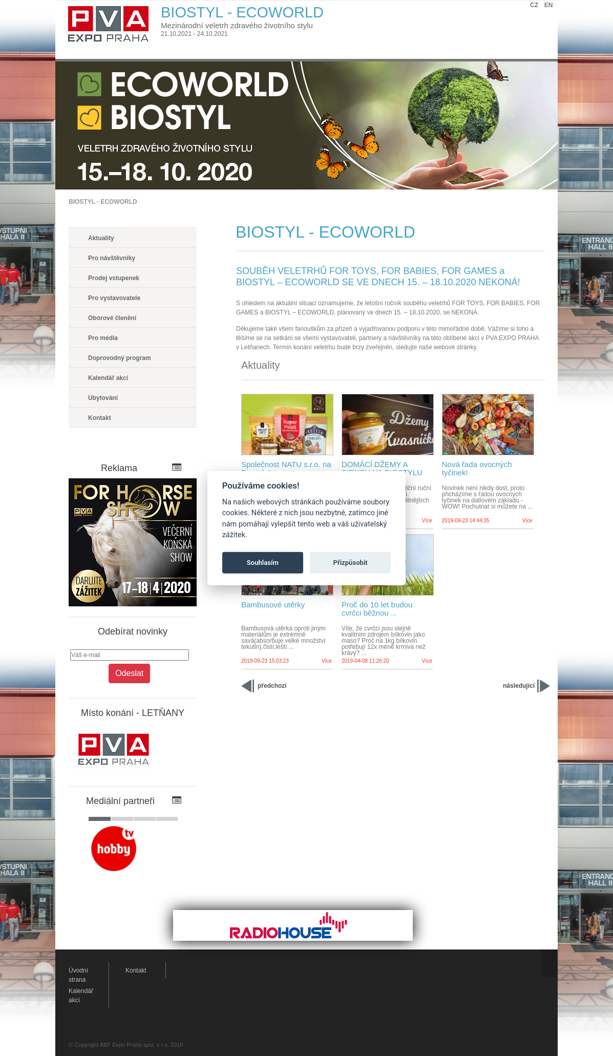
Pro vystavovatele (114, 298)
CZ (534, 5)
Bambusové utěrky (273, 605)
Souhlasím (263, 562)
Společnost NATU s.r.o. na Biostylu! (286, 468)
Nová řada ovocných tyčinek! (477, 468)
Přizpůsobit (350, 562)
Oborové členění (112, 318)
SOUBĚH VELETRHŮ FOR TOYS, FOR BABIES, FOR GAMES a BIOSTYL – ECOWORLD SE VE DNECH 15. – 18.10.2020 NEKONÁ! (378, 276)
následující (519, 685)
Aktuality (101, 238)
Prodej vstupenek (113, 278)
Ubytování (103, 398)
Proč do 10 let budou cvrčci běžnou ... (377, 609)
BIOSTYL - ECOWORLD (103, 201)
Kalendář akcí (108, 378)
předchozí (272, 685)
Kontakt (99, 417)
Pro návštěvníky (111, 258)
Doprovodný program (119, 358)
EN (548, 5)
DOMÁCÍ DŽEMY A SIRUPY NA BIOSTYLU (382, 468)
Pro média (103, 338)
